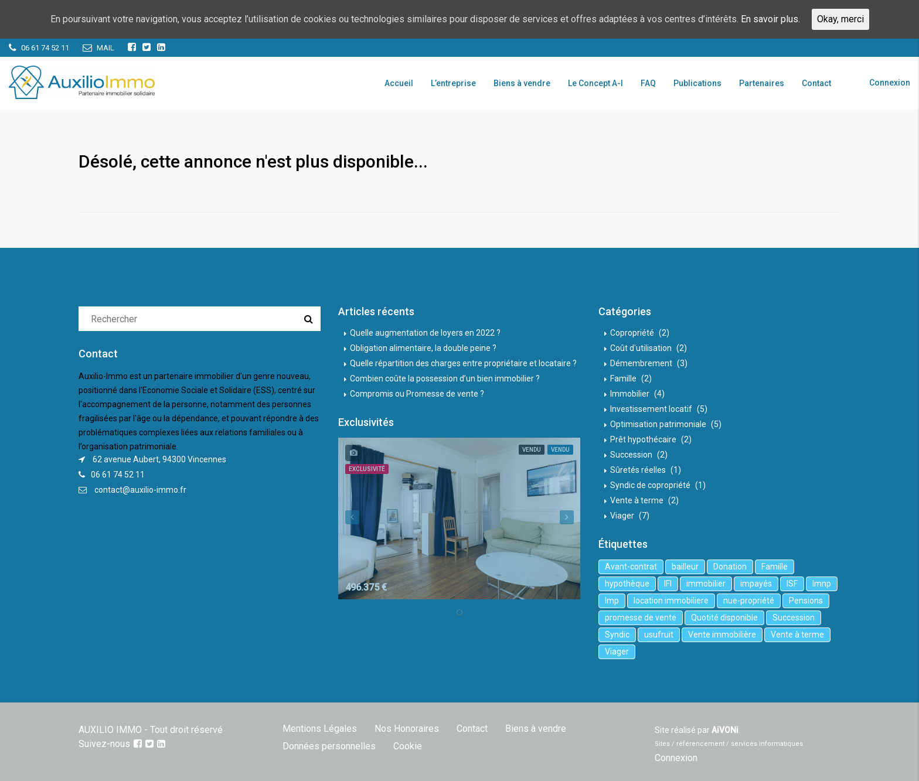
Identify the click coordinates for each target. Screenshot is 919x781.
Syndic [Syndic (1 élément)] (617, 634)
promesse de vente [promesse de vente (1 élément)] (640, 617)
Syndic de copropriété (650, 485)
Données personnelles (329, 746)
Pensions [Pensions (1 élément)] (806, 600)
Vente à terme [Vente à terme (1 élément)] (797, 634)
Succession (631, 454)
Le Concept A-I (595, 83)
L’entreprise (453, 83)
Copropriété (632, 332)
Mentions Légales (319, 728)
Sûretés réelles (638, 470)
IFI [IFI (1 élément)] (668, 583)
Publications (697, 83)
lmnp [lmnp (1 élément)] (821, 583)
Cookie (407, 746)
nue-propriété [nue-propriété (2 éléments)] (748, 600)
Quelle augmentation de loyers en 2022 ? (425, 332)
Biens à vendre (521, 83)
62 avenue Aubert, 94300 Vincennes (159, 459)
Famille (623, 378)
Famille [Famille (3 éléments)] (774, 566)
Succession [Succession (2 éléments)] (793, 617)
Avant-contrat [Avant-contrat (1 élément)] (631, 566)
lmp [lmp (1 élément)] (612, 600)
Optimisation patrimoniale (658, 424)
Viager (622, 515)
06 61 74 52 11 (118, 474)
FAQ (648, 83)
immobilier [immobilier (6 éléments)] (706, 583)
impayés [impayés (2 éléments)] (756, 583)
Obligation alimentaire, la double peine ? (423, 348)
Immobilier (629, 393)
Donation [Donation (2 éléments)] (730, 566)
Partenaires (761, 83)
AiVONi (725, 730)
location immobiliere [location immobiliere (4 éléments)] (671, 600)
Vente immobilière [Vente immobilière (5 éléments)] (722, 634)
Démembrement (641, 363)
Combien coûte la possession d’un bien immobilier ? (445, 378)
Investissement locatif (651, 409)
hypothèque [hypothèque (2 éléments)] (627, 583)
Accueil (398, 83)
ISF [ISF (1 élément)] (792, 583)
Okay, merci (840, 19)
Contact (816, 83)
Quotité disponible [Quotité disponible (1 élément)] (724, 617)
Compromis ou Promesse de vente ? (417, 393)
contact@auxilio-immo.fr (140, 489)
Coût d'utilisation (641, 348)
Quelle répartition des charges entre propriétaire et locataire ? (463, 363)
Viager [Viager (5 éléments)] (617, 651)
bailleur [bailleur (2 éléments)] (685, 566)
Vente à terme (636, 500)
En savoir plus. (770, 19)
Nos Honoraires (407, 728)
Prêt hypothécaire (643, 439)
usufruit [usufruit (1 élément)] (658, 634)
